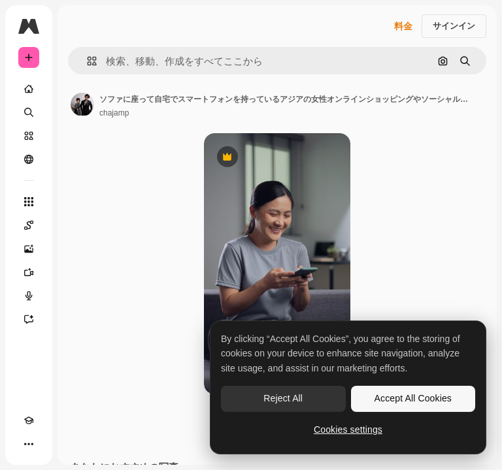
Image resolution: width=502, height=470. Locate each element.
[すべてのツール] (28, 201)
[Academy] (28, 420)
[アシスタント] (28, 319)
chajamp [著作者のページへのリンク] (114, 113)
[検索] (28, 112)
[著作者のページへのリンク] (82, 104)
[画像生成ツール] (28, 248)
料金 (403, 26)
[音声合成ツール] (28, 295)
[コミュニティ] (28, 159)
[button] (87, 61)
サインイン (454, 26)
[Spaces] (28, 225)
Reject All (283, 398)
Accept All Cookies (413, 398)
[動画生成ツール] (28, 272)
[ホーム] (28, 88)
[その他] (28, 443)
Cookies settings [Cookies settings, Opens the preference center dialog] (348, 429)
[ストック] (28, 135)
